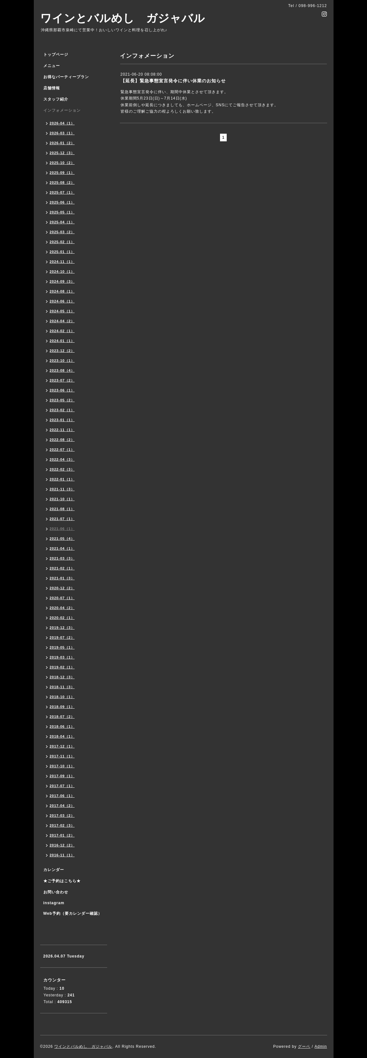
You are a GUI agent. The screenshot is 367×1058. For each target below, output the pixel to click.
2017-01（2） (62, 835)
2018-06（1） (62, 726)
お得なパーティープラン (66, 77)
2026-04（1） (62, 123)
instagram (53, 903)
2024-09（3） (62, 281)
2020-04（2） (62, 608)
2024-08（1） (62, 291)
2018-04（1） (62, 736)
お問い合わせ (55, 892)
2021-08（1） (62, 509)
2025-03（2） (62, 232)
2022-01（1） (62, 479)
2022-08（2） (62, 440)
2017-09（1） (62, 776)
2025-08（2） (62, 182)
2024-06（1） (62, 301)
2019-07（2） (62, 637)
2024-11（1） (62, 262)
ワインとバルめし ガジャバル (122, 18)
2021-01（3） (62, 578)
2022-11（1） (62, 430)
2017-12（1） (62, 746)
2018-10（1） (62, 697)
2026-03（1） (62, 133)
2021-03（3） (62, 558)
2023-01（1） (62, 420)
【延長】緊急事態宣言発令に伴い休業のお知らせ (173, 80)
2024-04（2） (62, 321)
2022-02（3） (62, 469)
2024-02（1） (62, 331)
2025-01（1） (62, 252)
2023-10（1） (62, 360)
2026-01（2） (62, 143)
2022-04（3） (62, 459)
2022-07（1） (62, 449)
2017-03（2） (62, 815)
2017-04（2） (62, 806)
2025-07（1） (62, 192)
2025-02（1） (62, 242)
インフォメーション (62, 110)
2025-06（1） (62, 202)
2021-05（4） (62, 538)
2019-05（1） (62, 647)
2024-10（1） (62, 271)
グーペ (304, 1046)
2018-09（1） (62, 707)
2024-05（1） (62, 311)
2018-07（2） (62, 717)
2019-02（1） (62, 667)
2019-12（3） (62, 628)
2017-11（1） (62, 756)
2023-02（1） (62, 410)
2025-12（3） (62, 153)
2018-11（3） (62, 687)
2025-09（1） (62, 173)
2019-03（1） (62, 657)
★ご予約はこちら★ (62, 881)
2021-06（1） (62, 529)
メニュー (51, 65)
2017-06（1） (62, 796)
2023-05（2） (62, 400)
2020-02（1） (62, 618)
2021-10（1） (62, 499)
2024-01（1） (62, 341)
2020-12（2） (62, 588)
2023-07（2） (62, 380)
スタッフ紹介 (55, 99)
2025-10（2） (62, 163)
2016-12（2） (62, 845)
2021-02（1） (62, 568)
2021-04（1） (62, 548)
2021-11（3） (62, 489)
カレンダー (53, 870)
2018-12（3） (62, 677)
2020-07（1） (62, 598)
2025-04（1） (62, 222)
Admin (320, 1046)
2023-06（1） (62, 390)
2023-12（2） (62, 351)
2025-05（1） (62, 212)
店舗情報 (51, 88)
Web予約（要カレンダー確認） (72, 913)
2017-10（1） (62, 766)
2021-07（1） (62, 519)
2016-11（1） (62, 855)
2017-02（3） (62, 825)
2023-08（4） (62, 370)
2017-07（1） (62, 786)
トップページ (55, 54)
